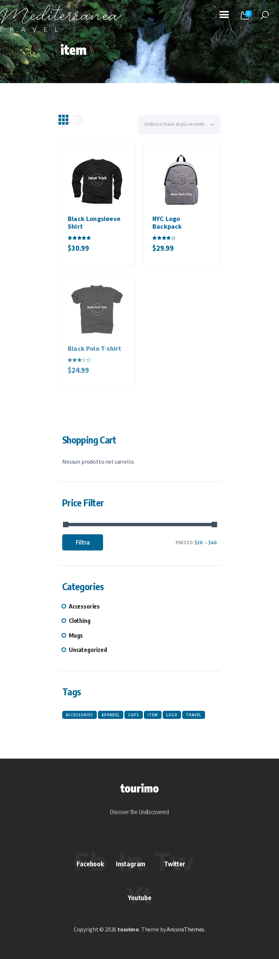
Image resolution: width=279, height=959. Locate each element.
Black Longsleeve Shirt (94, 222)
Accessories (84, 606)
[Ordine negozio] (179, 125)
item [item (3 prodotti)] (153, 715)
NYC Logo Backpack (167, 222)
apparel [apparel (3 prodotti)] (111, 715)
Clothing (80, 620)
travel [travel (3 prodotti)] (193, 715)
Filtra (83, 542)
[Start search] (265, 15)
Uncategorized (88, 649)
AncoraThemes (185, 929)
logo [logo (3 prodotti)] (171, 715)
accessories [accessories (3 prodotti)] (79, 715)
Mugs (76, 635)
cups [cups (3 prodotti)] (133, 715)
